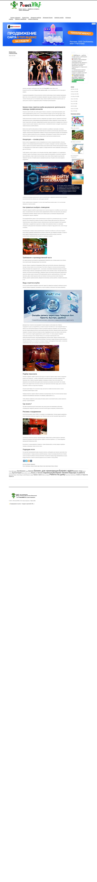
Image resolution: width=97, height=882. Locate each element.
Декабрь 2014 (74, 89)
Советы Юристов (33, 19)
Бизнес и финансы (15, 17)
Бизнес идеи (37, 466)
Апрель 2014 (73, 108)
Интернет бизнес (48, 17)
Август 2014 (73, 98)
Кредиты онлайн (59, 17)
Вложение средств (36, 17)
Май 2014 (73, 106)
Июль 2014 (73, 101)
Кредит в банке (17, 474)
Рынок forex (67, 474)
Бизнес (32, 466)
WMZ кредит (14, 471)
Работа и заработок (20, 19)
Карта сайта (33, 500)
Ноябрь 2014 (73, 91)
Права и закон (37, 474)
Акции (27, 471)
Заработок (47, 473)
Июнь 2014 (73, 103)
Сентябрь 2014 (74, 96)
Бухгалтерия (48, 466)
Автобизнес (28, 466)
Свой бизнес (73, 474)
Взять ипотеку (28, 473)
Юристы (11, 476)
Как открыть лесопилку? (76, 141)
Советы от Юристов (82, 474)
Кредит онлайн (23, 474)
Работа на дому (57, 474)
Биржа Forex (25, 17)
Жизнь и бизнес (54, 466)
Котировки (11, 474)
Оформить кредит (29, 474)
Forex (10, 471)
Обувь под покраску (75, 128)
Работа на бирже (45, 474)
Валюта (23, 473)
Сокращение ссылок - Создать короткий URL (22, 503)
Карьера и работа (77, 473)
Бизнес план (42, 466)
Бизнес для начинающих (46, 471)
